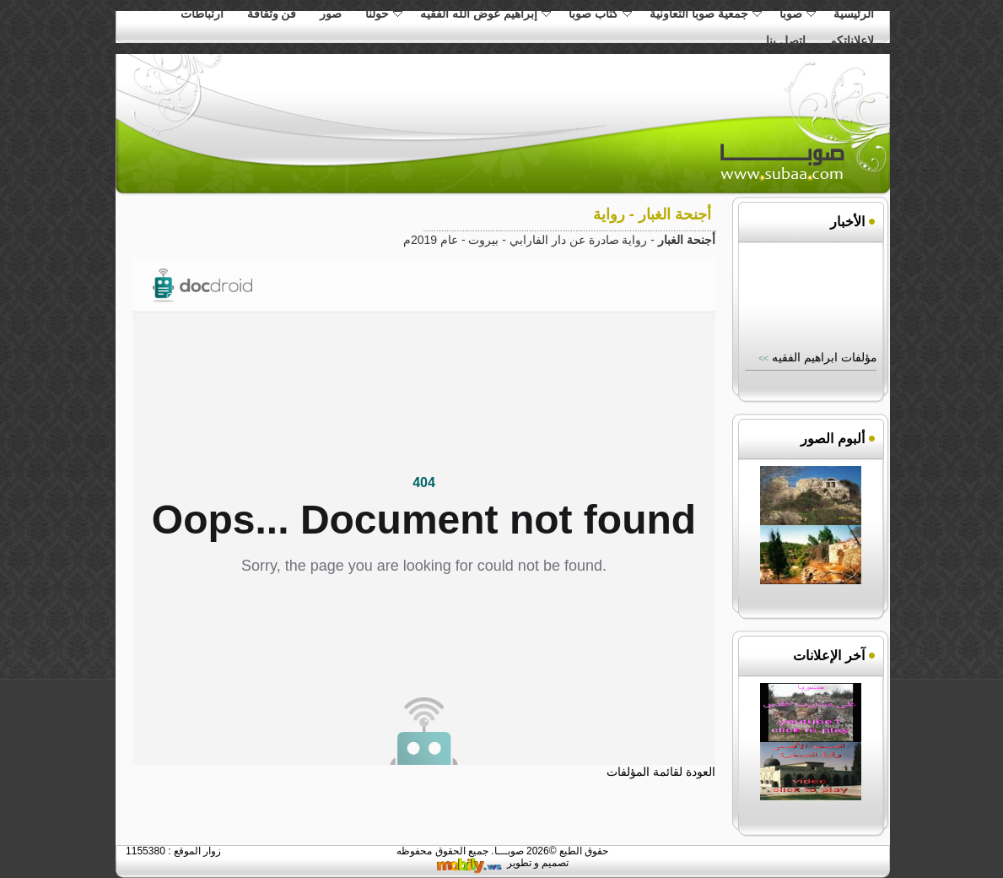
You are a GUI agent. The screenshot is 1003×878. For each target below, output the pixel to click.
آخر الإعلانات (828, 655)
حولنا (383, 13)
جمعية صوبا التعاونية (706, 13)
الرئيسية (853, 13)
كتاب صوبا (600, 13)
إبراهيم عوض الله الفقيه (485, 13)
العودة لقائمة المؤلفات (661, 771)
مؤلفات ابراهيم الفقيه (822, 359)
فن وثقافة (272, 13)
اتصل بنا (786, 40)
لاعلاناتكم (851, 40)
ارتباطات (202, 13)
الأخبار (847, 221)
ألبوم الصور (832, 438)
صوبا (797, 13)
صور (331, 13)
